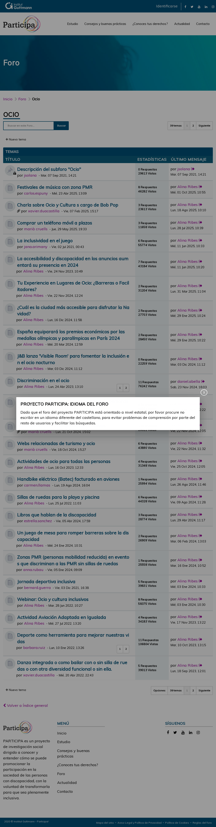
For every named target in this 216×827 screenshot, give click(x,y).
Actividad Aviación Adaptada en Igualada (61, 617)
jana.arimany (35, 246)
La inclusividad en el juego (45, 240)
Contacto (203, 24)
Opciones (159, 690)
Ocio (11, 114)
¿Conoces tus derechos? (150, 24)
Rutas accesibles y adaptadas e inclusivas (61, 425)
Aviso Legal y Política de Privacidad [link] (139, 822)
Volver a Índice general (25, 705)
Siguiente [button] (204, 125)
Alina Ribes (187, 186)
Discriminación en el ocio (43, 380)
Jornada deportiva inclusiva (46, 581)
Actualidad (182, 24)
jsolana (30, 175)
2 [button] (193, 125)
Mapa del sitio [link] (105, 822)
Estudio (72, 24)
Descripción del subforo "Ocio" (49, 169)
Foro (61, 773)
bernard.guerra (37, 587)
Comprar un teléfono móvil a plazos (54, 223)
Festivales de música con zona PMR (54, 187)
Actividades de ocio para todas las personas (63, 461)
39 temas (176, 125)
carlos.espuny (36, 193)
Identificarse (167, 6)
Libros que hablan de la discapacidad (56, 515)
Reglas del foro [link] (202, 822)
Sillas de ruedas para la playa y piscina (58, 497)
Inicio (7, 99)
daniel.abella (188, 381)
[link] (185, 6)
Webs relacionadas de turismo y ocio (56, 443)
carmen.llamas (37, 485)
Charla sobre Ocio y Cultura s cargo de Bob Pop (67, 205)
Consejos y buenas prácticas (105, 24)
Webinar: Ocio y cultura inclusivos (52, 599)
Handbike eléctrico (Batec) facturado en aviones (68, 479)
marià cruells (35, 228)
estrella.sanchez (38, 520)
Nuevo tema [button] (16, 139)
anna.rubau (33, 569)
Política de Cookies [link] (177, 822)
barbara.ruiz (34, 647)
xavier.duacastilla (43, 210)
